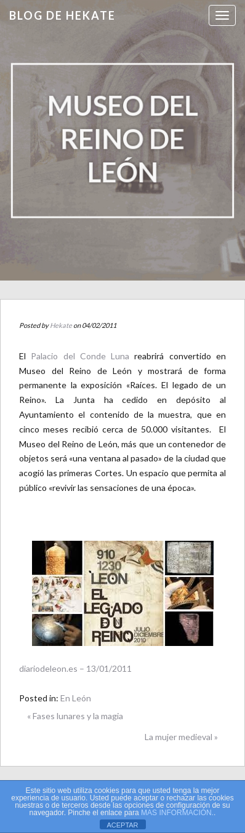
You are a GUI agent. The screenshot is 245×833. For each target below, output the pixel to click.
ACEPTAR (122, 825)
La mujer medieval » (181, 736)
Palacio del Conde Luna (80, 356)
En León (75, 698)
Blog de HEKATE (62, 15)
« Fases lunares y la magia (75, 716)
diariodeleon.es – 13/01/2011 (75, 668)
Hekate (61, 325)
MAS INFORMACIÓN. (177, 812)
